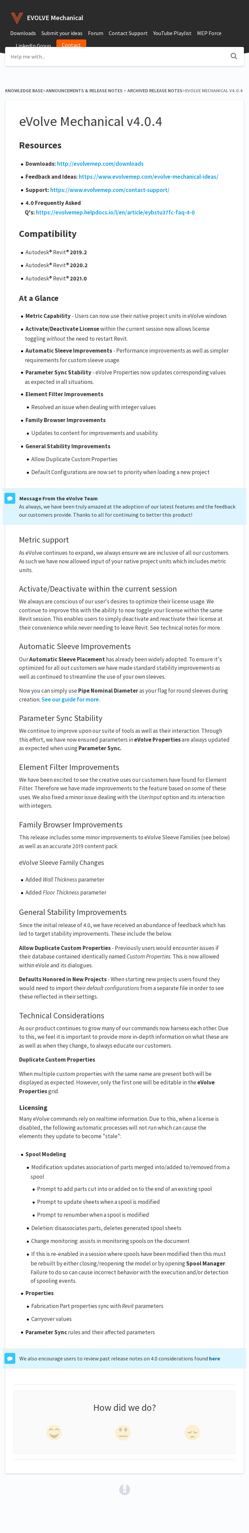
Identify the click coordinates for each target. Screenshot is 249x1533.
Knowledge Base (24, 90)
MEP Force (209, 33)
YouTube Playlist (172, 33)
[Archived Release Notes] (154, 90)
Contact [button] (71, 45)
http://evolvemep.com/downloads (100, 163)
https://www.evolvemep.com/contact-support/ (110, 190)
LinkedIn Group (33, 45)
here (214, 1358)
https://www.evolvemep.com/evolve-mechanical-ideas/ (148, 176)
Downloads (23, 33)
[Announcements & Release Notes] (84, 90)
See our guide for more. (70, 699)
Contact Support (128, 33)
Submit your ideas (62, 33)
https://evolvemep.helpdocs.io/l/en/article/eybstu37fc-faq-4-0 (115, 212)
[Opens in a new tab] (124, 1489)
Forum (95, 33)
